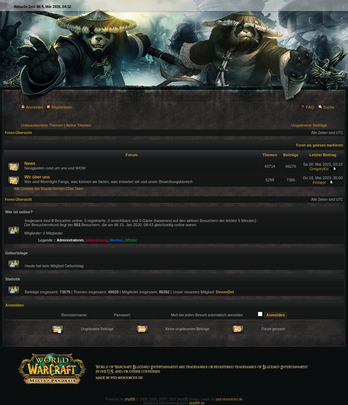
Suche (326, 107)
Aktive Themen (78, 125)
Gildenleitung (97, 240)
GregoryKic (319, 169)
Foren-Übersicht (18, 133)
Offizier (131, 240)
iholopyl (319, 182)
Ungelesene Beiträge (309, 125)
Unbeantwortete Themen (42, 125)
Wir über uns (37, 177)
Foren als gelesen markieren (319, 145)
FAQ (307, 107)
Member (116, 240)
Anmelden (32, 107)
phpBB (130, 399)
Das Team (75, 189)
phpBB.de (197, 403)
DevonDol (225, 292)
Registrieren (59, 107)
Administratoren (70, 240)
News (29, 163)
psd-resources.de (229, 399)
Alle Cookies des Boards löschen (39, 189)
